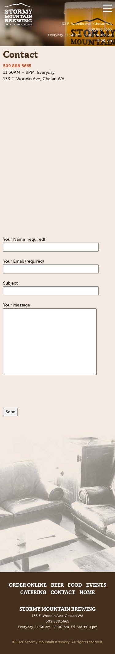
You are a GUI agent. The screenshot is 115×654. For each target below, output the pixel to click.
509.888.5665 (100, 29)
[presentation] (49, 396)
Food (75, 585)
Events (96, 585)
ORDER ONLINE (28, 585)
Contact (63, 592)
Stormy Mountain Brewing (18, 14)
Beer (57, 585)
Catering (33, 592)
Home (87, 592)
